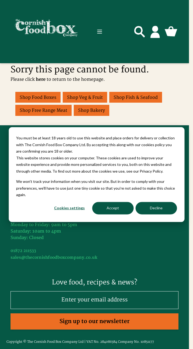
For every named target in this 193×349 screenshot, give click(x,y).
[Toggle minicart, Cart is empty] (170, 31)
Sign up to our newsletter (94, 321)
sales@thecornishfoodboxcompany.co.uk (53, 257)
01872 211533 (23, 250)
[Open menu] (99, 31)
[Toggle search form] (139, 31)
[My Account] (155, 31)
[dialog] (96, 174)
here (40, 79)
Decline (156, 208)
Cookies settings (69, 208)
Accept (113, 208)
